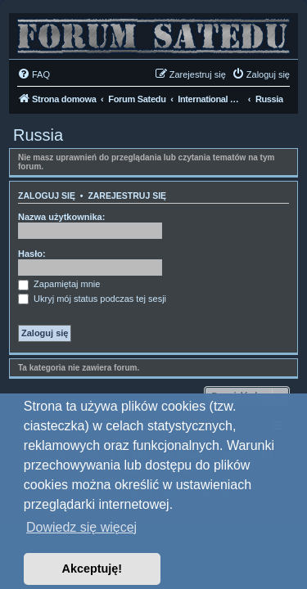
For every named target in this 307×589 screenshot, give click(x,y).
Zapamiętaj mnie (59, 284)
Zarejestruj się (127, 195)
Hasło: (32, 254)
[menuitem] (33, 74)
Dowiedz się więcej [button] (81, 527)
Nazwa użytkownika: (61, 217)
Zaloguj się (46, 195)
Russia (38, 135)
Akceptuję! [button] (92, 568)
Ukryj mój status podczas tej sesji (92, 298)
